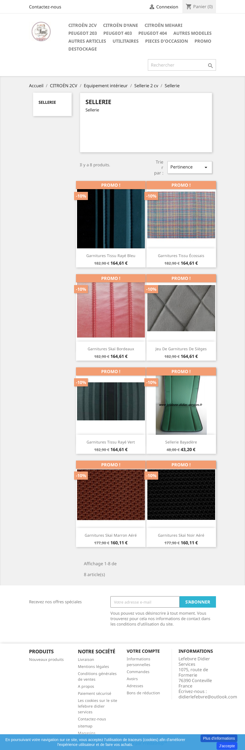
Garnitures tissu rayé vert (111, 442)
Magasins (87, 733)
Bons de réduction (143, 692)
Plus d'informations (219, 738)
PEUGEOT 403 (117, 33)
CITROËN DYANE (120, 25)
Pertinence (189, 167)
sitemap (85, 726)
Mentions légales (93, 666)
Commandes (138, 671)
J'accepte (227, 746)
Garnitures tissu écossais (181, 255)
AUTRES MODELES (192, 33)
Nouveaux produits (46, 659)
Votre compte (143, 651)
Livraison (86, 659)
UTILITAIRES (126, 41)
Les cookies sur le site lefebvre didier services (97, 706)
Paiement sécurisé (94, 693)
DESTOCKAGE (82, 49)
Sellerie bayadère (181, 442)
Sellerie (47, 102)
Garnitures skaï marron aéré (111, 535)
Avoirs (132, 678)
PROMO (203, 41)
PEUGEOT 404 (152, 33)
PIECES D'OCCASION (166, 41)
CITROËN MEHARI (163, 25)
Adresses (135, 685)
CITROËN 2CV (82, 25)
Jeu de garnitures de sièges (181, 348)
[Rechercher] (182, 65)
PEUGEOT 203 (82, 33)
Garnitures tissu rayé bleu (110, 255)
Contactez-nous (45, 7)
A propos (86, 686)
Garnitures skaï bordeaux (111, 348)
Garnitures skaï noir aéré (181, 535)
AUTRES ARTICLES (87, 41)
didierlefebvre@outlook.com (208, 697)
